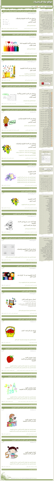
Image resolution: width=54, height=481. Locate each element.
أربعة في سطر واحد (48, 245)
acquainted (50, 203)
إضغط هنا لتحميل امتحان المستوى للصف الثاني (27, 310)
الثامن (42, 179)
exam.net (50, 218)
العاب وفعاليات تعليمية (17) (46, 92)
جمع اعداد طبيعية (49, 244)
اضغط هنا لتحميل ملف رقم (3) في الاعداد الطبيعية (26, 180)
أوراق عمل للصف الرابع (29, 185)
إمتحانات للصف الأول (29, 466)
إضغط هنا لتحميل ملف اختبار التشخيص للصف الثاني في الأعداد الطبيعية (23, 431)
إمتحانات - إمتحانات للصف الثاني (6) (47, 102)
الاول (9, 80)
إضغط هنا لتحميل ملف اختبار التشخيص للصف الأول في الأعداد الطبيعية (23, 463)
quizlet (51, 217)
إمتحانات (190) (48, 93)
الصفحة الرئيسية (48, 6)
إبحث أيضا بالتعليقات (47, 170)
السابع (47, 182)
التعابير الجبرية (47, 179)
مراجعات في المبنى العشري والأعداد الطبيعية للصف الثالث (20, 86)
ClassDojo (50, 199)
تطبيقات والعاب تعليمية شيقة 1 (46, 250)
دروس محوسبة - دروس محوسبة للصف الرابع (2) (47, 140)
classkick (50, 229)
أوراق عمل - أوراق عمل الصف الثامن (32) (46, 112)
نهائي (47, 190)
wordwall (50, 207)
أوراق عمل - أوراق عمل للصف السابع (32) (46, 125)
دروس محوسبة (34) (47, 127)
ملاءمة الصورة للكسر (48, 246)
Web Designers (34, 478)
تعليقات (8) (31, 316)
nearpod (50, 214)
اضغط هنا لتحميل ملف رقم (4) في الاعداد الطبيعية (26, 182)
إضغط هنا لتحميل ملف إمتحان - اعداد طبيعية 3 (27, 155)
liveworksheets (49, 202)
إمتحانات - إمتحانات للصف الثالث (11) (47, 100)
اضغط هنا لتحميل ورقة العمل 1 (30, 73)
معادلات (49, 190)
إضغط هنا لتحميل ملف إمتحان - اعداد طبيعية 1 (27, 150)
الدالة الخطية (46, 181)
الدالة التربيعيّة (50, 181)
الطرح (15, 313)
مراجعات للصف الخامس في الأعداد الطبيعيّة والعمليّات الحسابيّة (19, 11)
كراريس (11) (49, 145)
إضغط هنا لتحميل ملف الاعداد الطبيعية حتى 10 (27, 282)
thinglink (50, 219)
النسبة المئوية (44, 185)
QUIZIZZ (50, 201)
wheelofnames (49, 206)
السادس (4, 370)
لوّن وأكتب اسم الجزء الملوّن (47, 247)
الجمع (17, 313)
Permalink (35, 31)
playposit (50, 211)
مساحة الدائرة (44, 189)
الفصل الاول (44, 183)
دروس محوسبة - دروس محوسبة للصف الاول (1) (47, 129)
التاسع (49, 179)
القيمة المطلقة (49, 257)
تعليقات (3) (31, 161)
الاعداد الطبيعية (5, 80)
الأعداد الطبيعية (11, 28)
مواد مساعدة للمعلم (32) (46, 145)
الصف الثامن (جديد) (46, 69)
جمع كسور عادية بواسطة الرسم (46, 249)
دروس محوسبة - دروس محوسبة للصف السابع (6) (47, 142)
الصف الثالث (46, 60)
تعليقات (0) (31, 31)
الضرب (12, 313)
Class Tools (50, 210)
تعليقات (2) (31, 373)
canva (51, 231)
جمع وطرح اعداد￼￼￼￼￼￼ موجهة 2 (47, 255)
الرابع (9, 185)
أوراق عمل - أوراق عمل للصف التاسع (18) (46, 116)
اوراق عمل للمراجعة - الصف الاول (27, 319)
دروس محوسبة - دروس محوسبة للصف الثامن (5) (47, 135)
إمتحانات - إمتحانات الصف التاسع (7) (47, 95)
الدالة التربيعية (42, 180)
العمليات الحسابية (6, 28)
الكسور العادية (48, 184)
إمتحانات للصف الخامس (29, 130)
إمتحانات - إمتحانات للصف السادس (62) (47, 109)
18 (43, 158)
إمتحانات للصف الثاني (33, 313)
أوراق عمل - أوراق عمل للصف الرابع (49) (46, 123)
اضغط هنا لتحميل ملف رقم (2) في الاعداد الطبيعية (26, 178)
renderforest (50, 228)
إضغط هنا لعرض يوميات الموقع (46, 164)
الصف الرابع (46, 61)
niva (3, 13)
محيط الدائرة (50, 189)
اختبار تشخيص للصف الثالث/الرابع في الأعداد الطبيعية (22, 376)
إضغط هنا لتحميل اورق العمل (30, 228)
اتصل (40, 6)
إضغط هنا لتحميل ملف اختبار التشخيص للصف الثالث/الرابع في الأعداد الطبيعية (21, 398)
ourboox (50, 222)
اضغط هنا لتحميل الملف (31, 25)
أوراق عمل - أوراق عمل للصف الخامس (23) (46, 121)
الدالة (45, 180)
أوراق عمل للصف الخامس (28, 28)
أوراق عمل (35, 28)
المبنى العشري (11, 103)
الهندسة (49, 186)
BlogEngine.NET (18, 478)
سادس (45, 188)
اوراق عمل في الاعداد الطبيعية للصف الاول (25, 59)
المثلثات (41, 184)
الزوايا (49, 182)
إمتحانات (35, 130)
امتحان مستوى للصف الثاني (29, 291)
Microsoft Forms (49, 209)
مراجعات (47, 189)
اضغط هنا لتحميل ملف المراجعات (29, 100)
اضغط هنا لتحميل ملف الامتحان (30, 125)
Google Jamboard (49, 205)
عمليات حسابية (49, 243)
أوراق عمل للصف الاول (29, 80)
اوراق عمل (46, 187)
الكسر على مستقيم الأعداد (47, 248)
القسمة (41, 183)
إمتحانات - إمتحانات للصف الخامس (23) (47, 104)
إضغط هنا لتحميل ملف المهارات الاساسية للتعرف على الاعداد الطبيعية (23, 365)
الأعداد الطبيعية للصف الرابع (28, 191)
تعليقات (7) (31, 262)
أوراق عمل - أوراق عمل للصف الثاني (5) (46, 119)
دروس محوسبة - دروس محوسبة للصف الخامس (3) (47, 138)
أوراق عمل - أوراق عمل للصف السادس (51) (46, 126)
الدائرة (41, 181)
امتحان (12, 53)
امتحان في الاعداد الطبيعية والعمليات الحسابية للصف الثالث (20, 238)
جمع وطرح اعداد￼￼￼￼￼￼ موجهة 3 (47, 256)
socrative (50, 213)
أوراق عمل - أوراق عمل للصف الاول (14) (46, 114)
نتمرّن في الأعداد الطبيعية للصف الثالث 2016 (24, 34)
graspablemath (49, 208)
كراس (43, 188)
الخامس (16, 28)
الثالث (10, 53)
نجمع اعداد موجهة (49, 253)
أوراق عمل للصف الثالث (29, 53)
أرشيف (43, 6)
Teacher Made (49, 200)
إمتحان (43, 186)
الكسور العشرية (44, 184)
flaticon (50, 229)
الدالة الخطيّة (43, 181)
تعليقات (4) (31, 345)
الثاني (9, 313)
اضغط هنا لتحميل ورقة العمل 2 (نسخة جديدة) (27, 75)
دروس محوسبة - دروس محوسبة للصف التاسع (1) (47, 131)
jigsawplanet (50, 230)
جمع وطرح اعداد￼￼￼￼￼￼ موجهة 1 (47, 254)
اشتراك (36, 6)
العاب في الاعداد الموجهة (47, 252)
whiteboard (50, 209)
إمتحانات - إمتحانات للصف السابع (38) (47, 107)
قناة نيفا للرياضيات (48, 198)
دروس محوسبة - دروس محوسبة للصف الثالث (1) (47, 133)
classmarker (50, 220)
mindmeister (50, 226)
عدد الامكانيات (49, 244)
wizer (51, 212)
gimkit (51, 216)
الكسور (51, 184)
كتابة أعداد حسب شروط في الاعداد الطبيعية (24, 214)
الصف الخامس (46, 63)
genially (50, 200)
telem (51, 215)
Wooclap (50, 225)
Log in (32, 6)
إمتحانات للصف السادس (21, 370)
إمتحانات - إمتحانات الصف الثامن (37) (47, 97)
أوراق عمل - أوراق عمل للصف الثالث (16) (46, 117)
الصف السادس (46, 65)
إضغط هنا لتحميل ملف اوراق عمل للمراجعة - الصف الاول (25, 339)
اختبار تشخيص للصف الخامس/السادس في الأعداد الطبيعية (21, 348)
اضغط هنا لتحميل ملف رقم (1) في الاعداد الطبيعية (26, 177)
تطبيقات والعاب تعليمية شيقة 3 (46, 253)
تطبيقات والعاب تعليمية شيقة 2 (46, 251)
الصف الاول (46, 56)
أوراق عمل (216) (48, 110)
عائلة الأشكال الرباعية (48, 240)
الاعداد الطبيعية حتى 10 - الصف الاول (26, 266)
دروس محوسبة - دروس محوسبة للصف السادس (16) (47, 144)
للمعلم (41, 188)
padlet (51, 223)
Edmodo (50, 224)
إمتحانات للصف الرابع (21, 401)
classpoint (50, 221)
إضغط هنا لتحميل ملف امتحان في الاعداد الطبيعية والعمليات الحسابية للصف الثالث (20, 257)
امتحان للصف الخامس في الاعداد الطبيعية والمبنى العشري (21, 109)
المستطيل (48, 185)
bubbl (51, 227)
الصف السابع (46, 67)
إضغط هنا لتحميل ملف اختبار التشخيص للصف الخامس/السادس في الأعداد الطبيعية (20, 367)
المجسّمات (50, 185)
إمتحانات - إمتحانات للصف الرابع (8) (47, 106)
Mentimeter (50, 204)
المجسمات (50, 241)
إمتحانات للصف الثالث (29, 259)
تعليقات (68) (31, 132)
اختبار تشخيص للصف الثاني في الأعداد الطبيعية (24, 407)
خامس (44, 187)
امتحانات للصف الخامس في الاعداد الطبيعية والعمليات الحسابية (19, 136)
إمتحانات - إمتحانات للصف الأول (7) (47, 98)
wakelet (50, 219)
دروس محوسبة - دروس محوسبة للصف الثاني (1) (47, 136)
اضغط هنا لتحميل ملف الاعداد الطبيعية (29, 204)
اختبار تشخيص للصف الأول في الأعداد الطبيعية (24, 440)
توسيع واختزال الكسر (48, 259)
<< (50, 153)
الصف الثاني (46, 58)
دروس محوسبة (48, 188)
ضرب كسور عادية (49, 258)
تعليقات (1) (31, 469)
